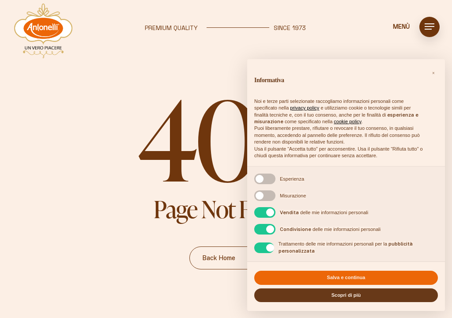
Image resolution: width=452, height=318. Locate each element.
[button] (429, 26)
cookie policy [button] (347, 121)
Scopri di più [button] (346, 295)
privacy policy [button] (304, 107)
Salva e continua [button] (346, 277)
